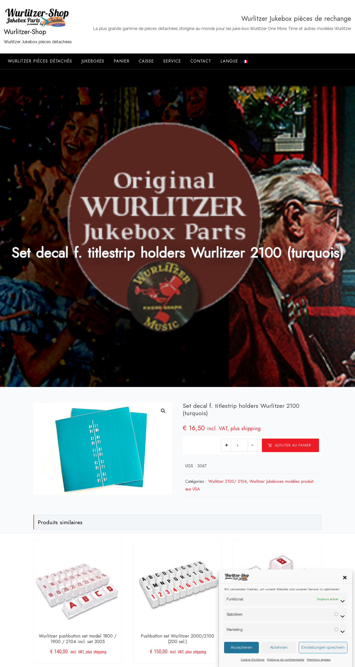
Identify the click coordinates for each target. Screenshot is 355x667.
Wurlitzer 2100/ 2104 (227, 481)
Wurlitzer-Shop (25, 32)
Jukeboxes (92, 61)
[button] (344, 583)
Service (172, 61)
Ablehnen (279, 654)
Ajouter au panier (289, 445)
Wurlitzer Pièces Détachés (40, 61)
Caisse (146, 61)
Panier (121, 61)
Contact (200, 61)
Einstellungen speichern (323, 654)
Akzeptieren (241, 654)
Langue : (234, 61)
